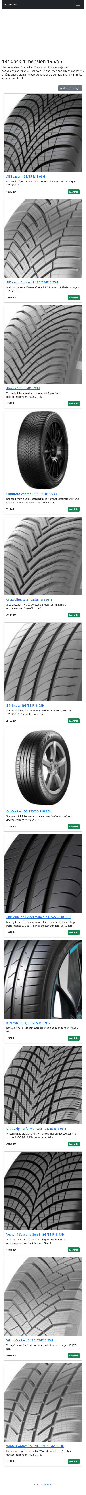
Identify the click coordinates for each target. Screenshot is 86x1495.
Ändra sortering (69, 88)
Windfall (47, 1484)
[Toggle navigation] (78, 4)
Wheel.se (10, 4)
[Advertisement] (43, 35)
